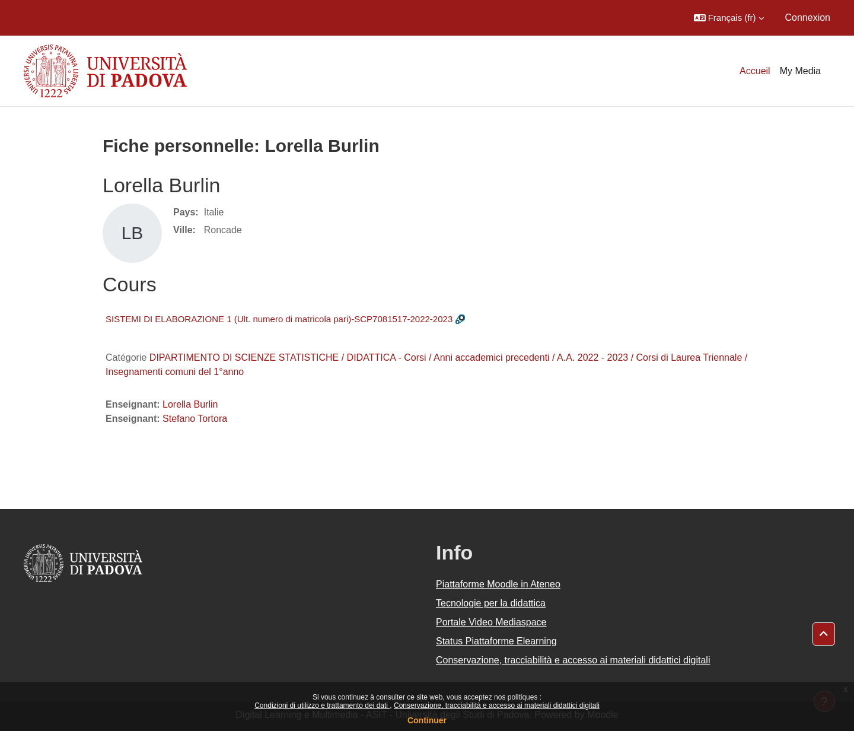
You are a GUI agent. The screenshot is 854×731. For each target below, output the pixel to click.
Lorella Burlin (190, 404)
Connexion (808, 17)
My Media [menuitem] (800, 71)
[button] (729, 18)
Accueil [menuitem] (755, 71)
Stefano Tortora (194, 419)
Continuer (427, 720)
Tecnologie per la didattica (491, 603)
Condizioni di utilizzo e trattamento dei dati (322, 705)
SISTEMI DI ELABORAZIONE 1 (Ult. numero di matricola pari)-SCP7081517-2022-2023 (279, 319)
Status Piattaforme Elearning (496, 641)
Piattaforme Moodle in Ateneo (498, 584)
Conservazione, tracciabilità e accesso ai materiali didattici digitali (497, 705)
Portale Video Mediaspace (491, 622)
